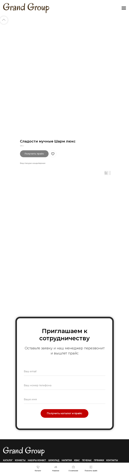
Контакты (112, 460)
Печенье (86, 460)
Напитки (67, 460)
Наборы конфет (37, 460)
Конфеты (20, 460)
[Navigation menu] (124, 8)
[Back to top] (4, 20)
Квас (77, 460)
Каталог (8, 460)
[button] (91, 468)
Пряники (99, 460)
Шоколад (53, 460)
